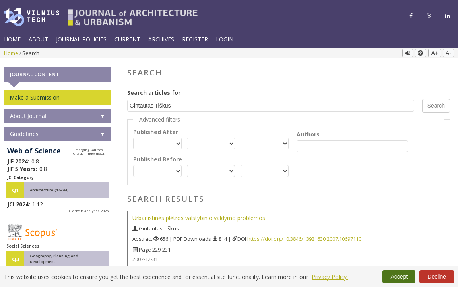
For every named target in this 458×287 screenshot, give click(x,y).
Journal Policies (81, 39)
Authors (308, 133)
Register (195, 39)
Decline (436, 276)
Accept (399, 276)
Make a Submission (35, 96)
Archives (161, 39)
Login (224, 39)
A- (448, 53)
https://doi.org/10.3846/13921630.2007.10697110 (304, 238)
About (38, 39)
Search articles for (153, 92)
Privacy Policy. (330, 277)
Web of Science (34, 150)
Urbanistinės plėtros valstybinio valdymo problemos (198, 217)
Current (127, 39)
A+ (434, 53)
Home (12, 39)
